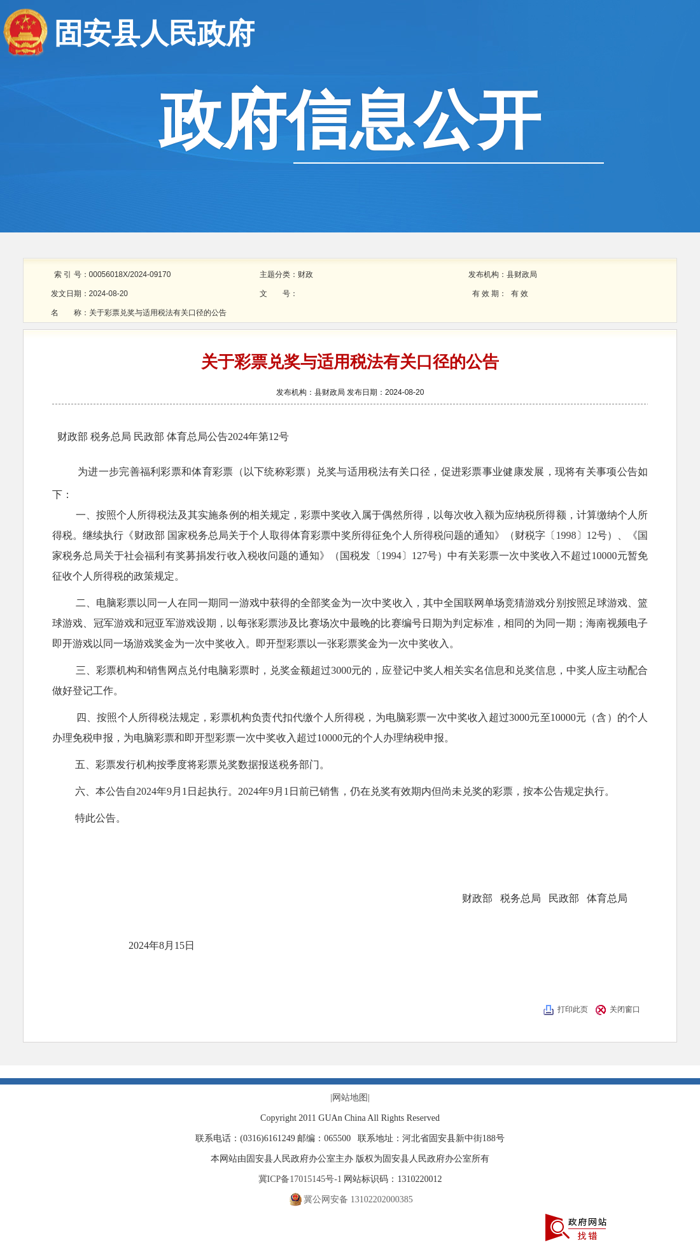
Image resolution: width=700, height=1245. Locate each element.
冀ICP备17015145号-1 (301, 1179)
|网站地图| (350, 1097)
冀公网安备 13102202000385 (358, 1199)
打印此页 (572, 1009)
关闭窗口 (625, 1009)
